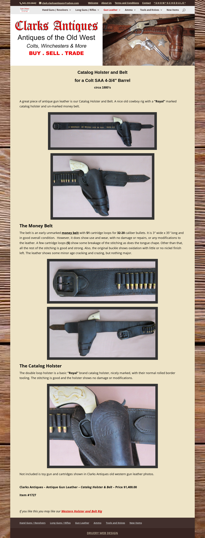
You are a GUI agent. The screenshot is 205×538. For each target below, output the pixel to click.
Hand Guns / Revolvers (55, 10)
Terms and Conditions (127, 3)
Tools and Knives (149, 10)
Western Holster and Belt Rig (81, 511)
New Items (173, 10)
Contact (146, 3)
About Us (106, 3)
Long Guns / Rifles (85, 10)
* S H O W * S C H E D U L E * (169, 3)
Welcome (93, 3)
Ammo (129, 10)
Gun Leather (110, 10)
